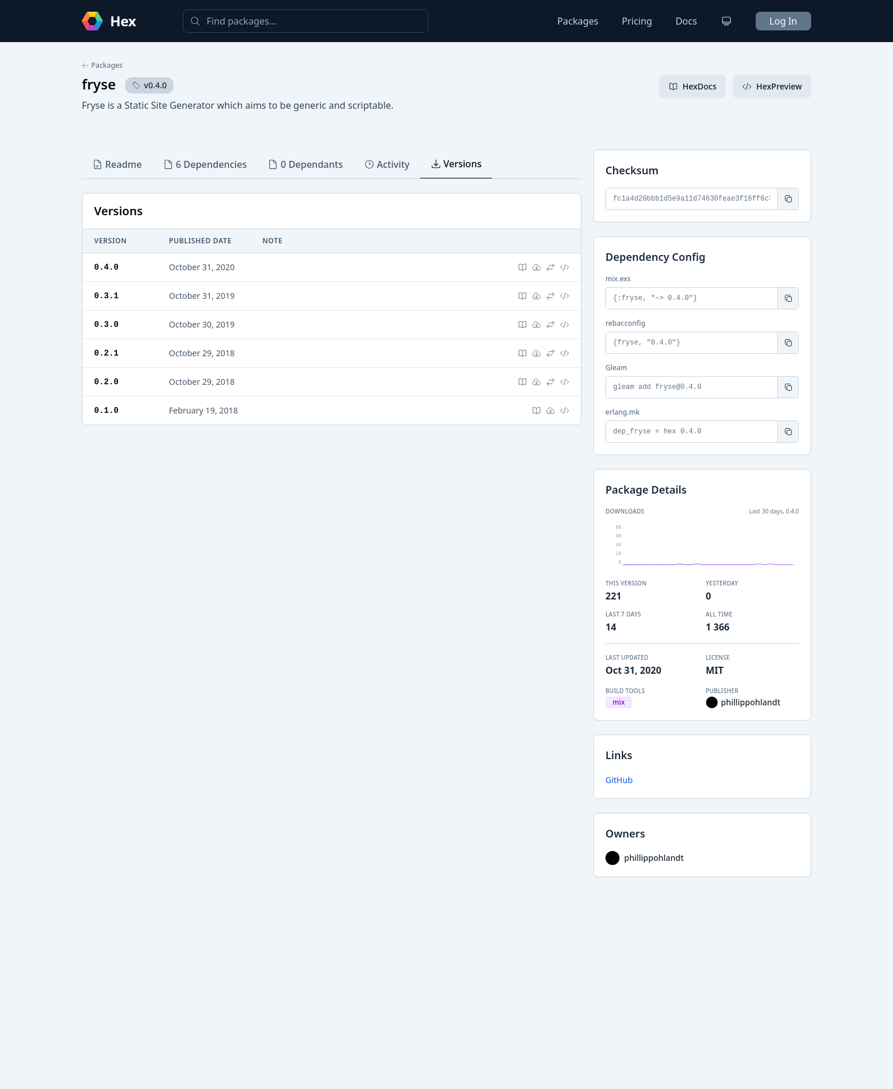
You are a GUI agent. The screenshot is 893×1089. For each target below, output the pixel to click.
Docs (686, 21)
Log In (783, 21)
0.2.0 (106, 381)
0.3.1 (106, 295)
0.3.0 (106, 324)
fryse (99, 84)
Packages (578, 21)
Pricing (637, 21)
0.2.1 (106, 353)
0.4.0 (106, 267)
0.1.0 (106, 410)
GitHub (619, 779)
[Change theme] (726, 21)
